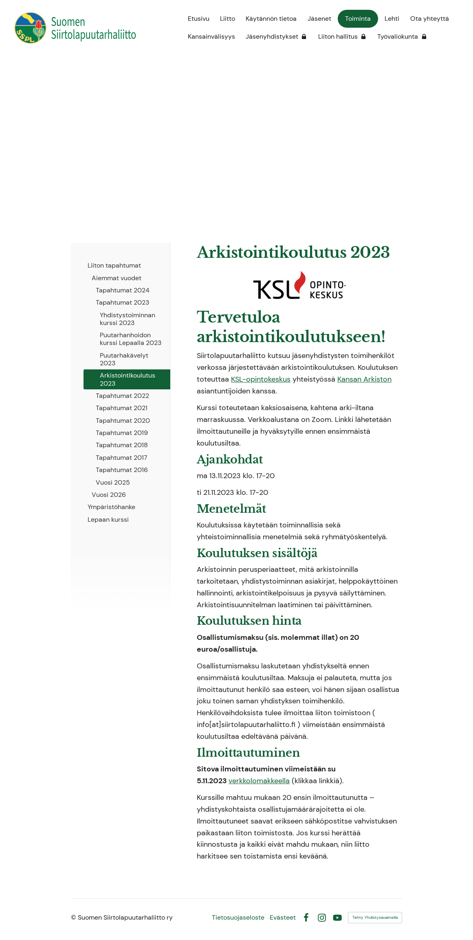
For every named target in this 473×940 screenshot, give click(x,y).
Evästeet (283, 917)
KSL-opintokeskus (260, 379)
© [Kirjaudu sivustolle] (74, 917)
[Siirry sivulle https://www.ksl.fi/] (299, 285)
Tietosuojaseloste (238, 917)
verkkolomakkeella (259, 781)
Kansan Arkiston (364, 379)
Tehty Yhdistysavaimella (375, 917)
